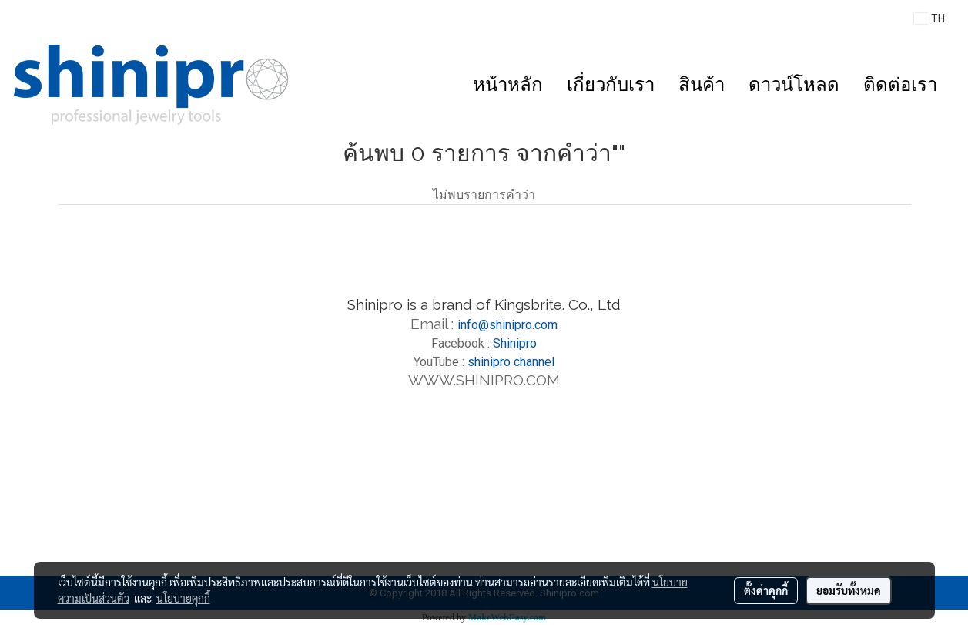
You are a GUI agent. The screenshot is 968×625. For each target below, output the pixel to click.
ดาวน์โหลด (794, 84)
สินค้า (701, 84)
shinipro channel (510, 362)
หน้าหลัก (508, 84)
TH (929, 18)
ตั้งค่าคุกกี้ (766, 590)
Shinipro (515, 343)
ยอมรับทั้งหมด (848, 590)
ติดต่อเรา (900, 84)
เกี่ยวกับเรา (611, 84)
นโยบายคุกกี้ (183, 598)
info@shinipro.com (507, 325)
